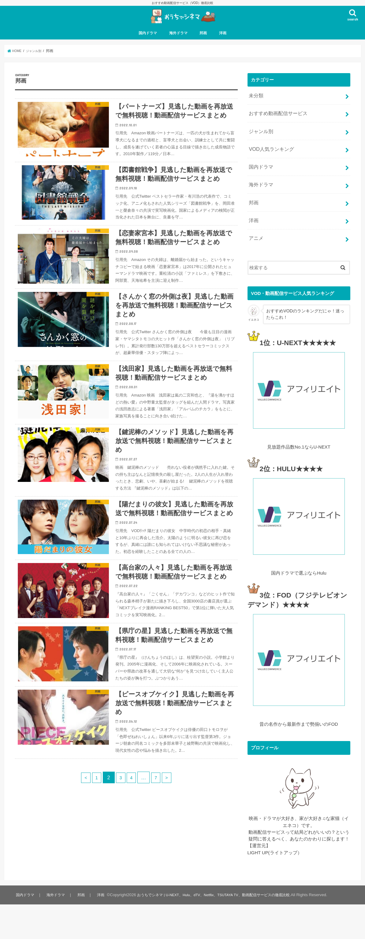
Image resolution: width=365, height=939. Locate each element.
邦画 (203, 46)
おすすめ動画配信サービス (276, 123)
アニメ (256, 236)
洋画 (222, 46)
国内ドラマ (148, 46)
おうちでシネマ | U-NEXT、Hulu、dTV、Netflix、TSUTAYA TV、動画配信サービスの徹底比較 (217, 929)
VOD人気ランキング (270, 156)
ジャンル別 (260, 139)
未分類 (256, 107)
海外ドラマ (178, 46)
